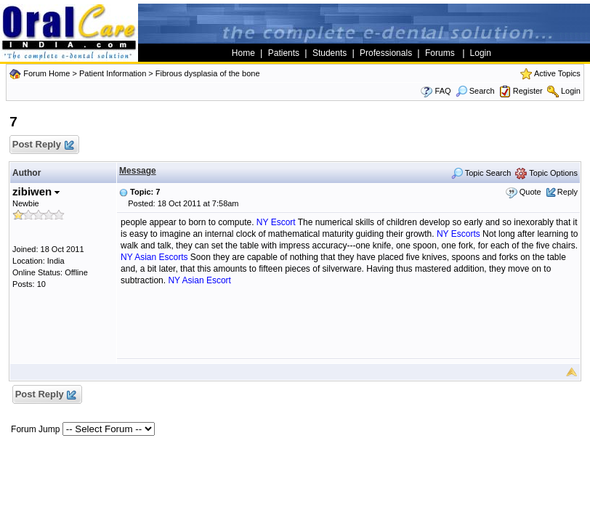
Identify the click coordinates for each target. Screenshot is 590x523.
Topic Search (481, 173)
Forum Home (46, 73)
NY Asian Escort (199, 280)
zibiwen (36, 191)
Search (475, 90)
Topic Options (546, 173)
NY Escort (276, 222)
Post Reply (42, 145)
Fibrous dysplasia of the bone (207, 73)
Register (528, 90)
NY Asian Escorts (154, 257)
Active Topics (557, 73)
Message (137, 171)
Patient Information (112, 73)
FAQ (443, 90)
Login (571, 90)
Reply (567, 191)
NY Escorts (458, 234)
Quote (530, 191)
